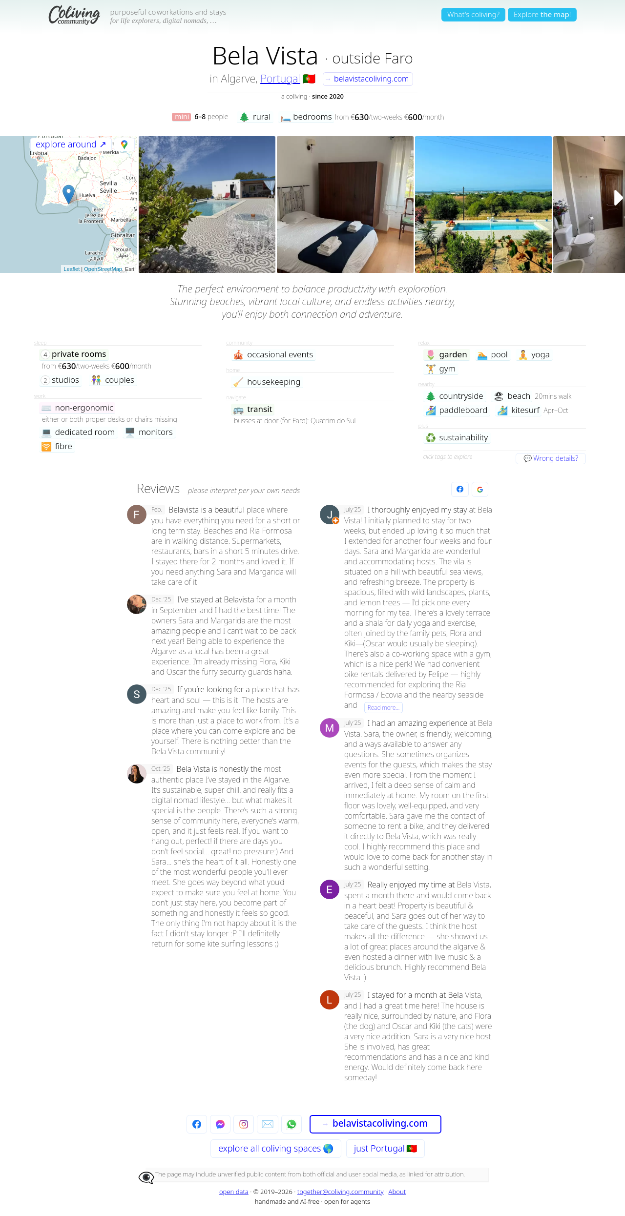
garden (446, 354)
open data (234, 1191)
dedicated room (78, 432)
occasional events (273, 354)
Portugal (280, 78)
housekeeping (266, 382)
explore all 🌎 (275, 1148)
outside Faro (372, 58)
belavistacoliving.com (366, 78)
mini (182, 117)
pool (492, 354)
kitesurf (518, 410)
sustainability (456, 437)
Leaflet (71, 269)
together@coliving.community (340, 1191)
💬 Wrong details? (550, 458)
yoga (534, 354)
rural (255, 117)
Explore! (542, 14)
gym (440, 368)
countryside (454, 396)
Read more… (384, 707)
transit (252, 409)
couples (112, 380)
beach (512, 396)
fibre (56, 446)
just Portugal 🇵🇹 (385, 1148)
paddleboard (456, 410)
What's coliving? (473, 14)
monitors (149, 432)
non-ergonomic (77, 407)
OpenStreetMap (103, 269)
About (397, 1191)
